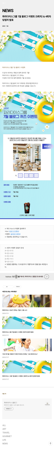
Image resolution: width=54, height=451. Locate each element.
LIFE (4, 440)
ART (4, 429)
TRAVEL (6, 432)
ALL (4, 425)
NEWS (7, 10)
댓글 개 (4, 394)
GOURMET (7, 436)
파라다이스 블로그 (10, 402)
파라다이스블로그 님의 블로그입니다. (14, 405)
